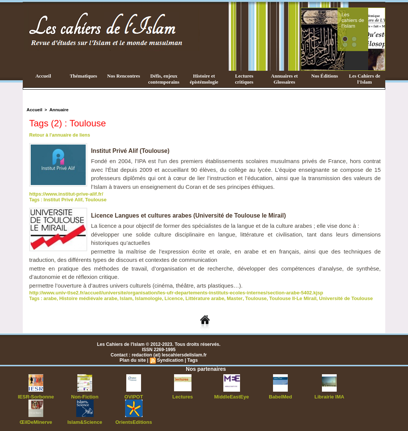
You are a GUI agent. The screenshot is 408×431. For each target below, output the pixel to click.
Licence (164, 296)
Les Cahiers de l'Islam (364, 79)
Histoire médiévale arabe (85, 296)
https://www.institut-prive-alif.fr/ (63, 193)
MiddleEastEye (231, 394)
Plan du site (133, 358)
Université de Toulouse (324, 296)
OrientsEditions (134, 419)
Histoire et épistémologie (204, 79)
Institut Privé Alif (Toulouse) (131, 150)
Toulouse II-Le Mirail (275, 296)
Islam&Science (85, 419)
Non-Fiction (84, 394)
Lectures (182, 394)
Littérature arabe (194, 296)
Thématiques (83, 76)
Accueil (43, 76)
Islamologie (141, 296)
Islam (120, 296)
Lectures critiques (244, 79)
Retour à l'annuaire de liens (58, 134)
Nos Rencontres (123, 76)
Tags (192, 358)
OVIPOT (133, 394)
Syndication (170, 358)
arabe (50, 296)
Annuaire (57, 109)
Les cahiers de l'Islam (366, 16)
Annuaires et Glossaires (284, 79)
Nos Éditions (324, 76)
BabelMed (280, 394)
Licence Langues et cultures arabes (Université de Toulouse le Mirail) (190, 214)
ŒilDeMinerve (36, 419)
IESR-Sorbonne (36, 394)
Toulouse (92, 198)
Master (221, 296)
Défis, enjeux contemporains (163, 79)
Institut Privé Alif (62, 198)
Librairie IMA (329, 394)
